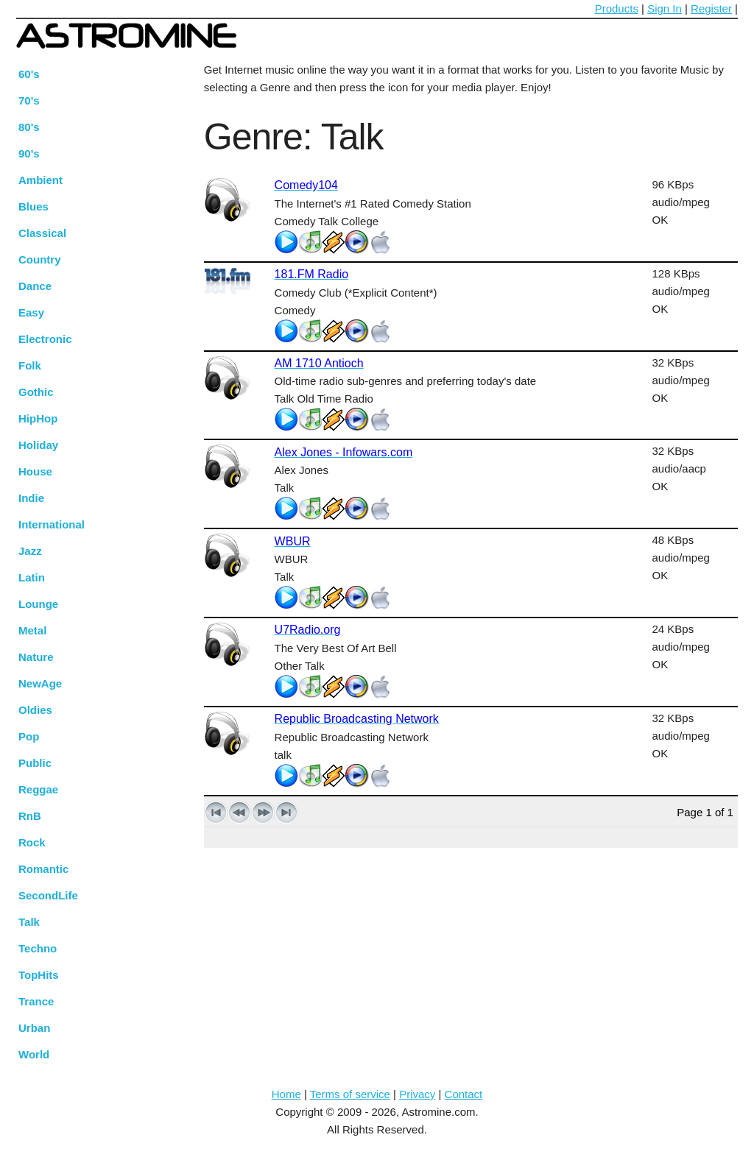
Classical (42, 233)
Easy (31, 312)
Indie (31, 498)
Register (711, 8)
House (35, 471)
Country (39, 259)
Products (616, 8)
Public (35, 763)
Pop (28, 736)
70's (29, 100)
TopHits (38, 975)
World (33, 1054)
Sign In (664, 8)
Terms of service (350, 1094)
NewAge (40, 683)
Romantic (43, 869)
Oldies (35, 710)
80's (29, 127)
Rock (32, 842)
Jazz (30, 551)
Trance (36, 1001)
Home (286, 1094)
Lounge (38, 604)
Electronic (45, 339)
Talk (29, 922)
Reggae (38, 789)
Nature (36, 657)
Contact (464, 1094)
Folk (29, 365)
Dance (35, 286)
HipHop (37, 418)
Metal (32, 630)
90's (29, 153)
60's (29, 74)
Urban (34, 1028)
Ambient (40, 180)
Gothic (36, 392)
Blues (33, 206)
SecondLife (48, 895)
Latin (31, 577)
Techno (37, 948)
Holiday (38, 445)
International (51, 524)
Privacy (417, 1094)
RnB (29, 816)
